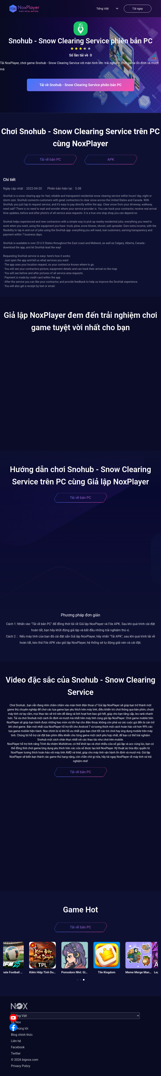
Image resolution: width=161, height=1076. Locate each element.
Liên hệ (16, 1041)
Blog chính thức (22, 1035)
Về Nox (16, 1022)
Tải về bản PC (50, 159)
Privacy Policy (20, 1066)
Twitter (15, 1053)
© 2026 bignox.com (24, 1060)
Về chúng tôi (19, 1028)
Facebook (17, 1047)
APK (110, 159)
